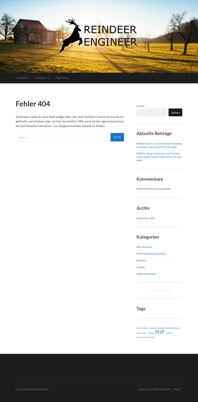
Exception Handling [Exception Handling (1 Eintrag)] (156, 328)
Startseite (22, 78)
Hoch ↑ (178, 389)
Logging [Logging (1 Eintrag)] (151, 333)
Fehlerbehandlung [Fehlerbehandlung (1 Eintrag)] (172, 328)
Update (140, 267)
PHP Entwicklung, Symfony (151, 253)
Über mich (62, 78)
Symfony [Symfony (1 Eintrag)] (169, 333)
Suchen (140, 105)
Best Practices (144, 246)
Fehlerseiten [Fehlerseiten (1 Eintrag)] (141, 333)
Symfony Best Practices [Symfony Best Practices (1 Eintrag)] (145, 337)
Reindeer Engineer (37, 389)
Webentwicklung (145, 273)
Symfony (141, 260)
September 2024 (145, 218)
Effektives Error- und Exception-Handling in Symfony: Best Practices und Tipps (159, 145)
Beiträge (41, 78)
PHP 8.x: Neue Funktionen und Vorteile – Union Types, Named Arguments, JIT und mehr (159, 157)
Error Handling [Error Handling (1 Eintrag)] (142, 328)
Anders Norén (161, 389)
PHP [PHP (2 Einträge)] (159, 332)
